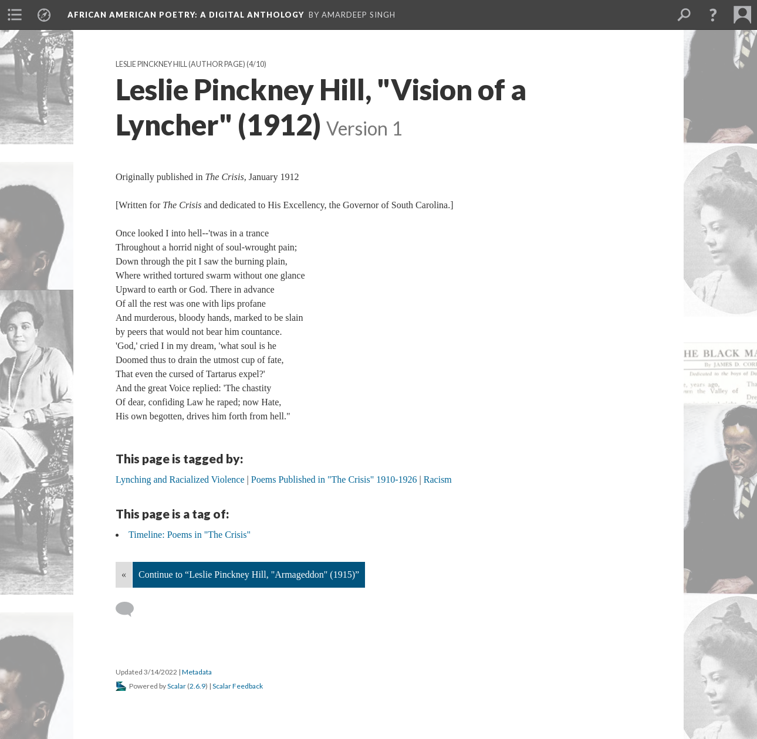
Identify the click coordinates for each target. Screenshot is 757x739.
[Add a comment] (130, 609)
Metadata (197, 671)
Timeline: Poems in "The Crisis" (190, 535)
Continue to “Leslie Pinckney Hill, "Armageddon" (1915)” (248, 574)
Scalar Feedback (237, 686)
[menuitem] (14, 14)
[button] (713, 14)
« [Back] (123, 574)
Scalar (176, 686)
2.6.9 (197, 686)
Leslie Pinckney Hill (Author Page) (180, 64)
